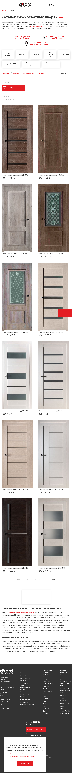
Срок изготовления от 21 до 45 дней (19, 37)
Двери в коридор (46, 712)
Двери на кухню (46, 687)
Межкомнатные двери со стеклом (48, 672)
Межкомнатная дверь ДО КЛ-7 (51, 411)
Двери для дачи (48, 691)
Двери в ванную (45, 678)
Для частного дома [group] (28, 73)
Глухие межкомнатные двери (65, 677)
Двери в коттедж (46, 697)
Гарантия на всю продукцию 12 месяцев (36, 43)
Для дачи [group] (6, 73)
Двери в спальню (46, 717)
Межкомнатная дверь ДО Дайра (51, 253)
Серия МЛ (63, 695)
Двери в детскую (46, 707)
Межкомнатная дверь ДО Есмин (15, 332)
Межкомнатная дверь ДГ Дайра (51, 175)
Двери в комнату (46, 702)
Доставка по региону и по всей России (52, 37)
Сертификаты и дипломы (25, 679)
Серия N (63, 698)
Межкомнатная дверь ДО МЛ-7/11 (16, 175)
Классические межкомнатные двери (65, 690)
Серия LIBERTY (63, 707)
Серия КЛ (63, 700)
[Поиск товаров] (69, 4)
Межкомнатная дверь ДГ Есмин (15, 253)
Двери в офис (47, 694)
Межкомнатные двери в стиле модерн (65, 683)
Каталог (23, 692)
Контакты (23, 675)
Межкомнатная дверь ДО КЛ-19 (15, 568)
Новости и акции (25, 673)
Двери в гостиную (63, 671)
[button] (50, 74)
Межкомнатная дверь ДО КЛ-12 (15, 411)
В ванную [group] (16, 73)
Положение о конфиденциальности (27, 703)
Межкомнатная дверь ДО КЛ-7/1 (15, 489)
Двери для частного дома (48, 682)
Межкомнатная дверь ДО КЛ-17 (51, 489)
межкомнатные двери (39, 26)
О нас (22, 670)
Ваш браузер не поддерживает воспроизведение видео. (36, 597)
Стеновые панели (26, 699)
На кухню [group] (41, 73)
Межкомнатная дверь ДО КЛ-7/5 (52, 332)
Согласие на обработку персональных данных (25, 686)
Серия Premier (65, 711)
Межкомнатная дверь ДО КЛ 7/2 (52, 568)
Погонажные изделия (24, 695)
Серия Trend (64, 703)
